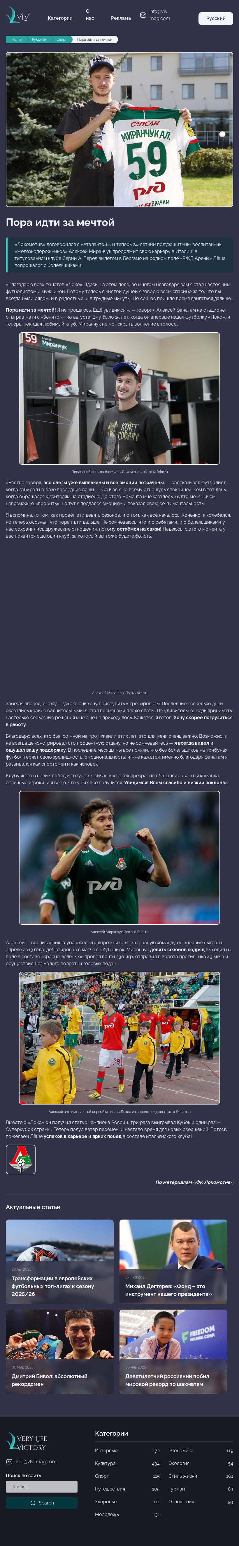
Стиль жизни (200, 1476)
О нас (90, 14)
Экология (200, 1463)
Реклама (121, 18)
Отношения (200, 1501)
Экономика (200, 1450)
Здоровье (127, 1501)
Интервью (127, 1450)
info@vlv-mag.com (31, 1461)
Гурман (200, 1489)
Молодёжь (127, 1514)
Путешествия (127, 1489)
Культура (127, 1463)
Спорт (127, 1476)
